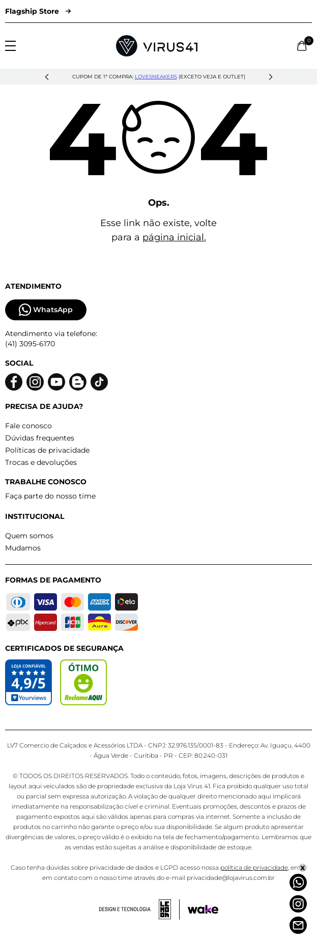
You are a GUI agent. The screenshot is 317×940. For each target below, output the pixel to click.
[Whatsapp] (298, 882)
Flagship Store (38, 11)
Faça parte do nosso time (50, 496)
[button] (47, 77)
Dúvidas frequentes (39, 438)
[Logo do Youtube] (56, 382)
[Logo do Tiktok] (99, 382)
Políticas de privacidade (47, 450)
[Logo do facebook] (13, 382)
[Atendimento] (298, 925)
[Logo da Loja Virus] (156, 46)
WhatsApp (46, 309)
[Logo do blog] (78, 382)
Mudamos (23, 547)
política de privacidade (254, 867)
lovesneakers (156, 76)
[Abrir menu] (10, 46)
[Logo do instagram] (35, 382)
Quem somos (29, 535)
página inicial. (174, 237)
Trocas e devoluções (41, 462)
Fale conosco (28, 425)
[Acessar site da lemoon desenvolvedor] (139, 909)
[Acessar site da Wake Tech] (203, 909)
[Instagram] (298, 904)
